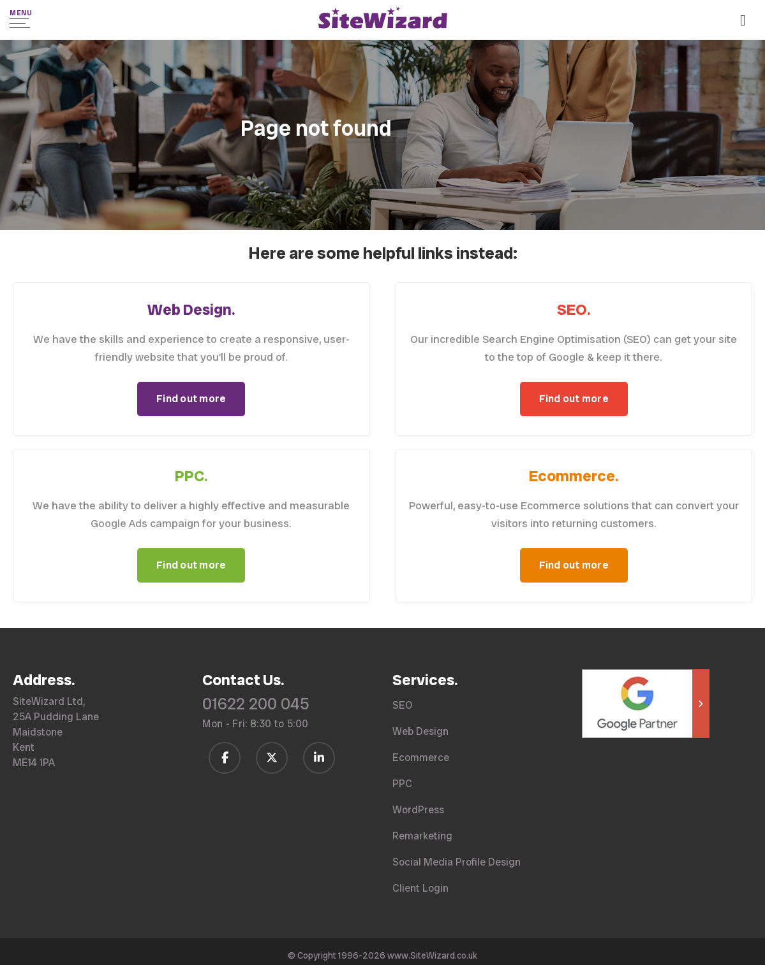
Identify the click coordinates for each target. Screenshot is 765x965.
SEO (402, 704)
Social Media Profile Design (456, 861)
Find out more (191, 398)
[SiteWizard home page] (382, 19)
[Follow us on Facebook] (225, 757)
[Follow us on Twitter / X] (272, 757)
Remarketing (422, 835)
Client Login (420, 887)
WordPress (418, 809)
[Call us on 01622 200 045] (747, 21)
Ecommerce (420, 757)
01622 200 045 (255, 703)
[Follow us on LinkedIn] (319, 757)
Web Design (420, 730)
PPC (402, 783)
